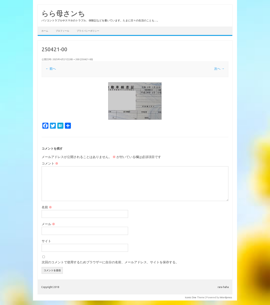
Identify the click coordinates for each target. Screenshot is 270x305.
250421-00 (86, 59)
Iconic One (190, 297)
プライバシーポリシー (88, 31)
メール (48, 224)
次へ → (219, 68)
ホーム (44, 31)
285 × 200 (74, 59)
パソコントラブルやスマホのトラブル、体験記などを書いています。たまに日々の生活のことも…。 (100, 20)
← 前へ (51, 68)
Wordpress (226, 297)
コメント (50, 163)
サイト (46, 241)
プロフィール (62, 31)
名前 (47, 207)
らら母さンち (63, 13)
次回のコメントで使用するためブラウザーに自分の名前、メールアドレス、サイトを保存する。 (110, 262)
